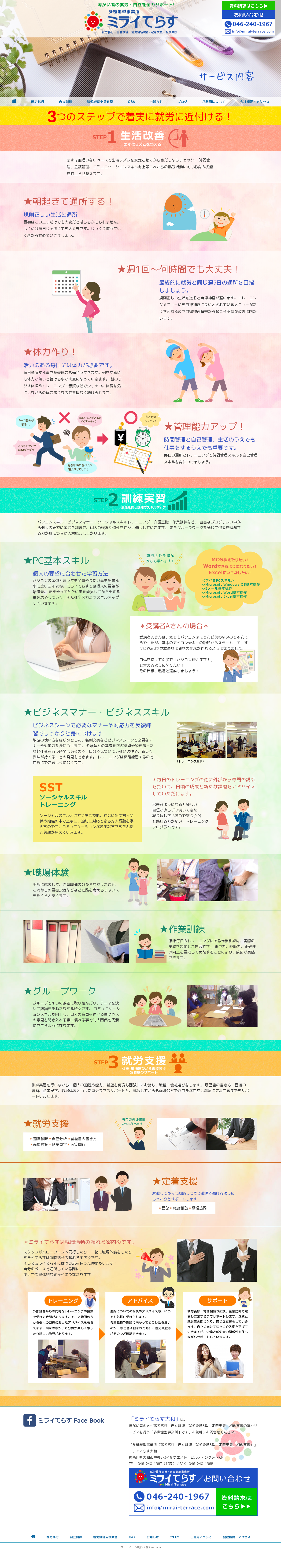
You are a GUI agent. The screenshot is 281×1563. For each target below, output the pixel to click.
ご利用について (213, 101)
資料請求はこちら (248, 6)
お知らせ (156, 101)
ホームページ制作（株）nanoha (140, 1547)
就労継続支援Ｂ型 (100, 101)
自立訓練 (65, 101)
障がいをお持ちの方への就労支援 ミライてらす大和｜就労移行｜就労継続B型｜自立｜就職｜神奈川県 (131, 18)
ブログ (182, 101)
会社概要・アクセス (254, 101)
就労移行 (37, 101)
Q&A (131, 101)
